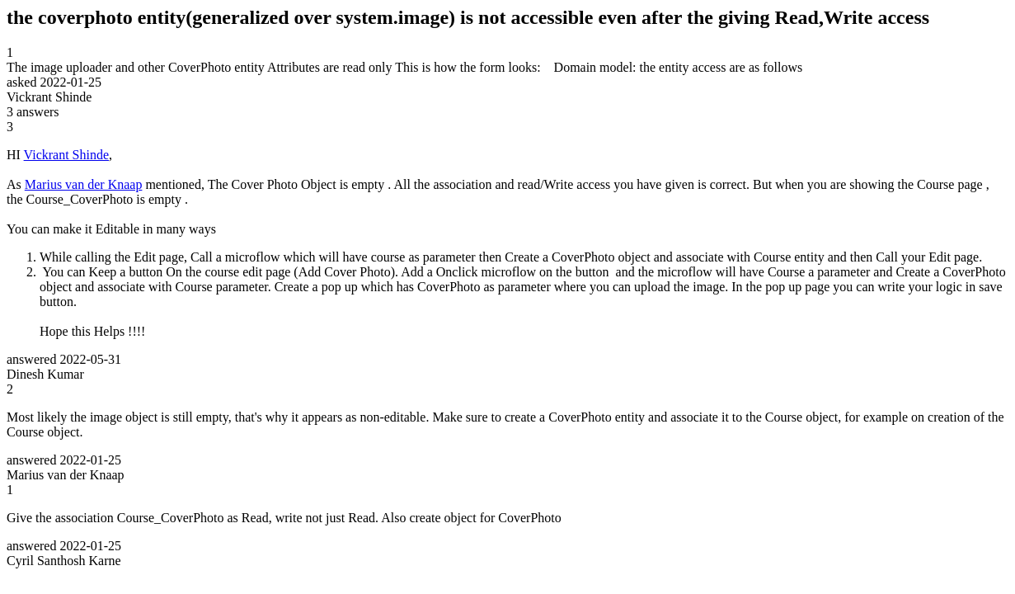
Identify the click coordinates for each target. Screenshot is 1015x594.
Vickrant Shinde (66, 155)
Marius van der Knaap (84, 184)
